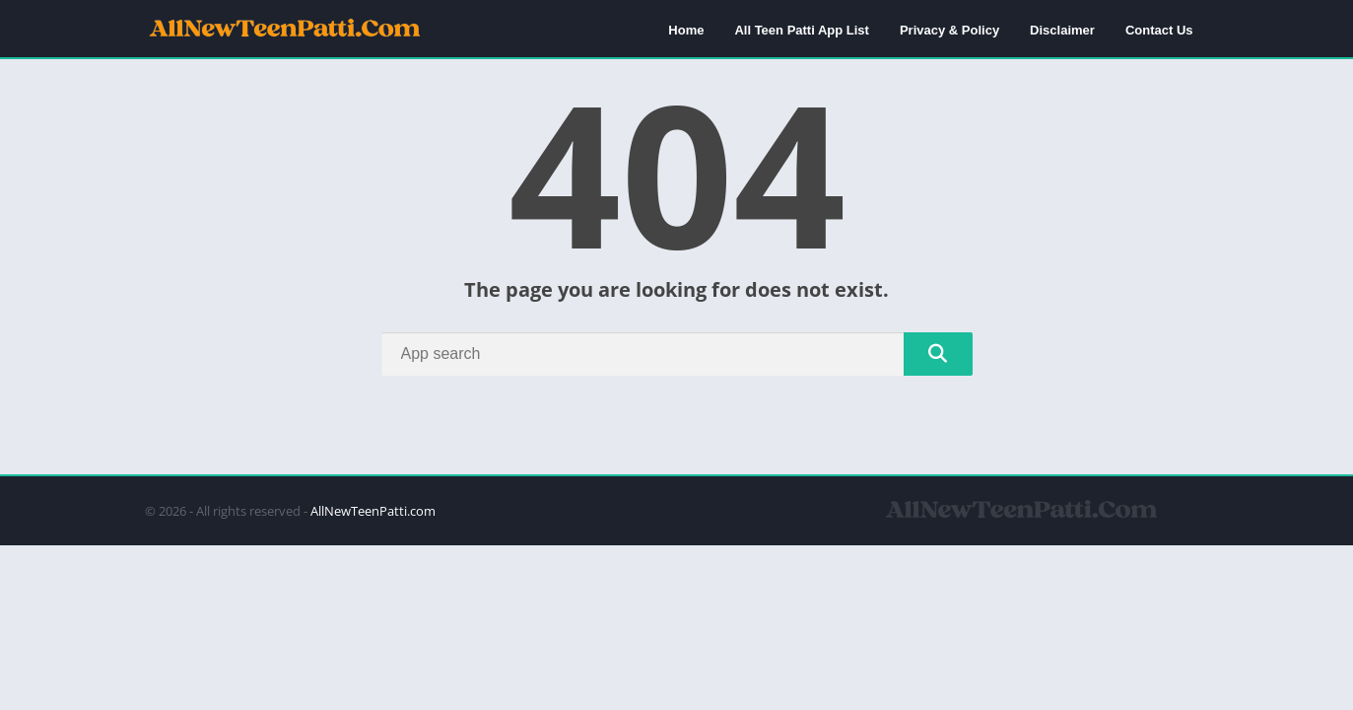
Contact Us (1159, 30)
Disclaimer (1062, 30)
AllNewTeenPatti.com (373, 511)
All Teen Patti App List (801, 30)
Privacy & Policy (949, 30)
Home (686, 30)
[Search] (677, 354)
